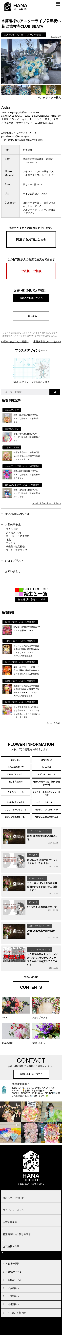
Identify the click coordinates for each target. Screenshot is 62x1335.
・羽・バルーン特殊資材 (16, 536)
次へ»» (47, 341)
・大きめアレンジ (13, 532)
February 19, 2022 (33, 140)
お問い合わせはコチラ (31, 1074)
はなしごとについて (13, 1198)
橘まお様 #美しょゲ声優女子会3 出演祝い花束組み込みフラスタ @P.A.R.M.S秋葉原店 (26, 670)
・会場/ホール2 (13, 1280)
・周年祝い (13, 1296)
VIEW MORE (31, 977)
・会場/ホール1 (13, 1271)
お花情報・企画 (11, 1246)
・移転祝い (13, 1288)
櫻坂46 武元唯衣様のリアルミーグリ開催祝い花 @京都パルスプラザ (27, 474)
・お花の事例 (12, 1263)
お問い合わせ (13, 571)
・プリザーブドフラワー (16, 550)
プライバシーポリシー (14, 1210)
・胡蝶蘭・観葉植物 (14, 546)
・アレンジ (9, 543)
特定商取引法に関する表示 (17, 1234)
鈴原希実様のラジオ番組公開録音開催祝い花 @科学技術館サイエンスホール (27, 455)
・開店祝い (13, 1304)
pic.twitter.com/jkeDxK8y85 (15, 136)
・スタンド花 (11, 529)
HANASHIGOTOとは (17, 513)
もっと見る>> (39, 503)
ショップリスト (14, 560)
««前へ (15, 341)
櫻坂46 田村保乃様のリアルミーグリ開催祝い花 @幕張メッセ (27, 418)
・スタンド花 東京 (16, 1312)
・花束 (7, 539)
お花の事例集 (13, 524)
